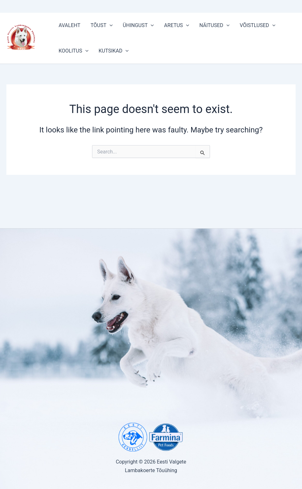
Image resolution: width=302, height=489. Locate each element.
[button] (109, 25)
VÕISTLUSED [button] (257, 25)
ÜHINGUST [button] (138, 25)
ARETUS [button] (176, 25)
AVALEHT (69, 25)
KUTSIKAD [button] (114, 51)
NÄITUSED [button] (214, 25)
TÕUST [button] (101, 25)
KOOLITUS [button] (74, 51)
